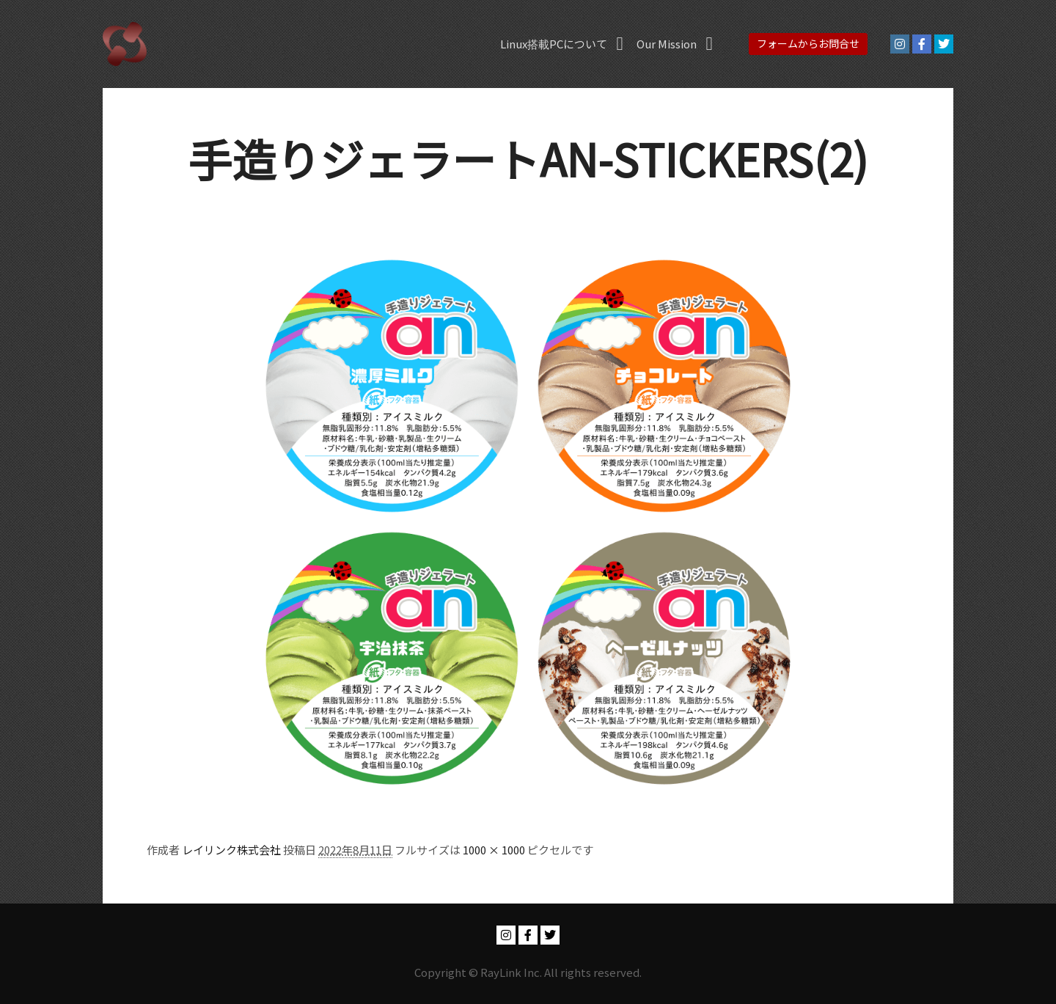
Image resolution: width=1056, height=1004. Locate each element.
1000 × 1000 (494, 849)
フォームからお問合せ (808, 43)
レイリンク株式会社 (231, 849)
